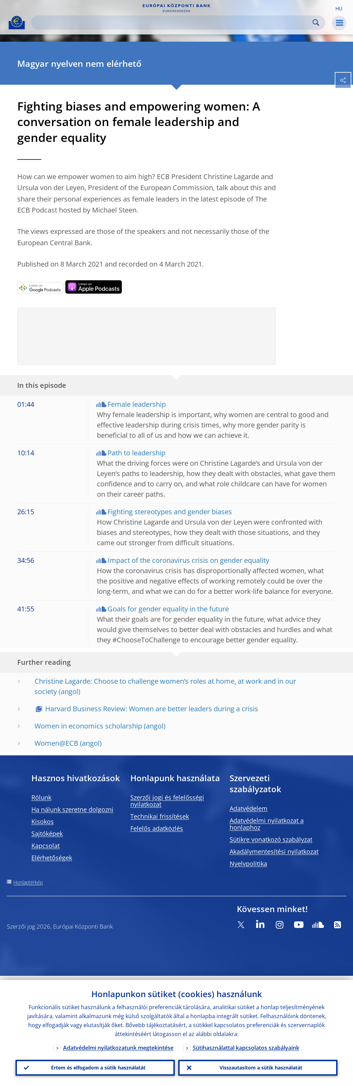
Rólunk (41, 797)
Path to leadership (136, 452)
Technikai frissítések (159, 816)
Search (316, 23)
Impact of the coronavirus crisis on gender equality (188, 560)
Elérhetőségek (51, 858)
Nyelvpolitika (248, 863)
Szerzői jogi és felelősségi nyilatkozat (167, 800)
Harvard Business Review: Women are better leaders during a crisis (151, 708)
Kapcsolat (45, 845)
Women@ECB (56, 743)
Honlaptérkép (28, 882)
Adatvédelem (249, 808)
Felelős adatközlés (156, 828)
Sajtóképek (47, 833)
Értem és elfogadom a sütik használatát (95, 1065)
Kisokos (42, 821)
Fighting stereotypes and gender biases (170, 511)
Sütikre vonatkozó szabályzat (271, 839)
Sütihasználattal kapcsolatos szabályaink (246, 1043)
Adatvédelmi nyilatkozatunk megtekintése (118, 1043)
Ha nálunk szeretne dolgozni (72, 809)
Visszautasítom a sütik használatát (258, 1065)
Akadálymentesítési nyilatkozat (274, 851)
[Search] (172, 23)
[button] (339, 8)
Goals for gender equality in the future (168, 608)
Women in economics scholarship (88, 726)
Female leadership (137, 404)
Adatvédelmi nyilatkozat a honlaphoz (267, 823)
